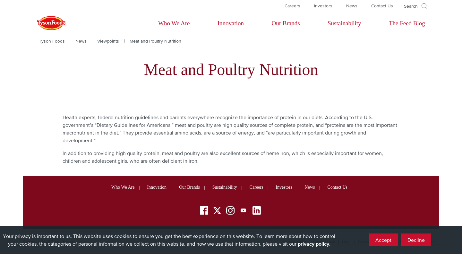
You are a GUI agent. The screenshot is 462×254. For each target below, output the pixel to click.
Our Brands (285, 23)
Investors (323, 5)
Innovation (231, 23)
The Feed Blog (407, 23)
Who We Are (174, 23)
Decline (416, 240)
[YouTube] (243, 211)
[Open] (415, 6)
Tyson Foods (52, 41)
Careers (292, 5)
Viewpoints (108, 41)
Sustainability (344, 23)
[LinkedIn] (256, 211)
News (351, 5)
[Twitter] (217, 210)
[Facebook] (204, 211)
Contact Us (382, 5)
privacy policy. (314, 244)
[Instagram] (230, 211)
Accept (383, 240)
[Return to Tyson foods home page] (45, 23)
